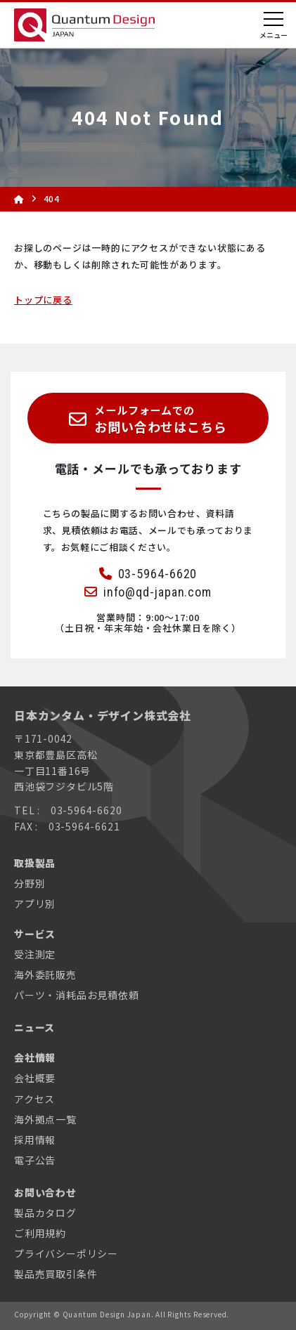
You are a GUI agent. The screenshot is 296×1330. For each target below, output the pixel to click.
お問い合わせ (45, 1192)
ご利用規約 (40, 1233)
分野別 (29, 883)
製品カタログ (45, 1212)
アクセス (34, 1098)
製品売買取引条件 (55, 1273)
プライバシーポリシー (66, 1253)
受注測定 (35, 954)
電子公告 (35, 1160)
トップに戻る (43, 299)
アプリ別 (35, 903)
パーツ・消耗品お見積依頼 (76, 994)
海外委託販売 (45, 974)
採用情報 (35, 1139)
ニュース (34, 1027)
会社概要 (35, 1077)
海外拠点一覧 (45, 1119)
